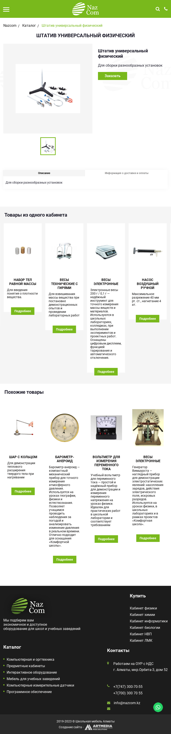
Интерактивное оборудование (32, 672)
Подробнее (23, 311)
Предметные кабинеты (26, 666)
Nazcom (9, 25)
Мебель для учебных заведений (33, 679)
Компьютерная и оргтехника (30, 659)
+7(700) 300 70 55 (127, 693)
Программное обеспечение (29, 692)
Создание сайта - (85, 727)
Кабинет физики (143, 608)
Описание (44, 173)
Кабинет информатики (149, 621)
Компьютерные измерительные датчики (40, 685)
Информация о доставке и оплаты (127, 173)
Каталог (29, 25)
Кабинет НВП (141, 634)
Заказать (112, 76)
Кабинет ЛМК (141, 640)
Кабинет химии (142, 615)
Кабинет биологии (145, 627)
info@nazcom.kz (127, 703)
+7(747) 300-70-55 (127, 687)
